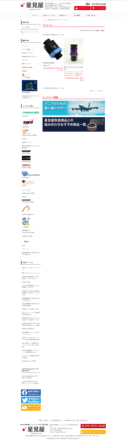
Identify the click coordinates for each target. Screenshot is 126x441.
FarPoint (24, 138)
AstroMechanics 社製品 (28, 191)
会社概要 (77, 15)
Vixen (26, 242)
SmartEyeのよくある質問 (29, 361)
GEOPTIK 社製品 (26, 166)
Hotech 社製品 (26, 152)
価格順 (97, 30)
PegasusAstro (31, 174)
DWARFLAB (31, 113)
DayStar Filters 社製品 (28, 201)
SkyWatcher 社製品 (27, 236)
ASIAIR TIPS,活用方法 (28, 328)
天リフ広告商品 (26, 76)
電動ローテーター (27, 63)
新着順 (102, 30)
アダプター (25, 60)
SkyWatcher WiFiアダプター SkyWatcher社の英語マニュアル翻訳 (31, 324)
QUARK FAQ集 (26, 282)
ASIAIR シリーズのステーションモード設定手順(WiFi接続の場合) (30, 338)
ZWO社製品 (28, 123)
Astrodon (24, 196)
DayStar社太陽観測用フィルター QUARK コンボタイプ (31, 286)
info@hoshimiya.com (60, 432)
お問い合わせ (91, 15)
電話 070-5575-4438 (96, 4)
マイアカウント (83, 8)
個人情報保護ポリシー (58, 420)
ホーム (35, 15)
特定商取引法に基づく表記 (72, 420)
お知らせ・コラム (49, 15)
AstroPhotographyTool (28, 210)
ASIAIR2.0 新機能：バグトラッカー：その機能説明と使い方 (31, 351)
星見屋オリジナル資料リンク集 (30, 309)
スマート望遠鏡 (26, 49)
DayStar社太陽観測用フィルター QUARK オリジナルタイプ (31, 277)
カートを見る (100, 8)
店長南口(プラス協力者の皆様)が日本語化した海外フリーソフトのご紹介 (31, 292)
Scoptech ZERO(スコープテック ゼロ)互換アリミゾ (30, 96)
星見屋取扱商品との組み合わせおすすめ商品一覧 (31, 299)
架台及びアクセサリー (28, 53)
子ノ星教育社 (26, 222)
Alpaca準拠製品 (29, 86)
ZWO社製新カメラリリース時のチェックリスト (30, 333)
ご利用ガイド (63, 15)
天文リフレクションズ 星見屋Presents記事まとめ (31, 313)
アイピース (65, 19)
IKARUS (28, 183)
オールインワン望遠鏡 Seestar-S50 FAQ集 (31, 356)
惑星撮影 (24, 71)
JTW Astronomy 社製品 (28, 231)
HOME (40, 420)
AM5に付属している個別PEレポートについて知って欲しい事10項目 (30, 344)
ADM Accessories (26, 159)
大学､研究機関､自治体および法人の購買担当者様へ (31, 304)
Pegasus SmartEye (49, 62)
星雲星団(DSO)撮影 (27, 67)
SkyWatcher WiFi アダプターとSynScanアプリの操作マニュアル (30, 318)
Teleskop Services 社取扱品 (29, 133)
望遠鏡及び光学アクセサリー (29, 56)
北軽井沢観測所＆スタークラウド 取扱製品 (31, 146)
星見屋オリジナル (27, 142)
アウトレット (25, 46)
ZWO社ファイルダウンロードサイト (30, 268)
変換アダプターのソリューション (31, 273)
